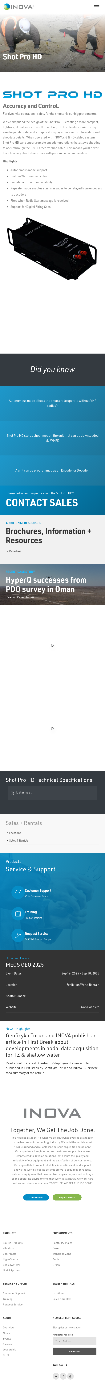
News (6, 1333)
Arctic (56, 1259)
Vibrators (8, 1248)
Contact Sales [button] (36, 1197)
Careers (7, 1344)
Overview (8, 1327)
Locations (15, 833)
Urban (56, 1265)
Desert (57, 1248)
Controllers (9, 1253)
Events (7, 1338)
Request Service (13, 1304)
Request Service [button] (67, 1197)
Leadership (9, 1349)
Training (8, 1299)
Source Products (13, 1243)
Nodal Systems (12, 1270)
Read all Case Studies (20, 597)
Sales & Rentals (18, 840)
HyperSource (10, 1259)
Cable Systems (12, 1265)
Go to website (90, 1007)
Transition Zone (62, 1253)
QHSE (6, 1355)
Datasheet (15, 551)
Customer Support (14, 1293)
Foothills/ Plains (62, 1243)
